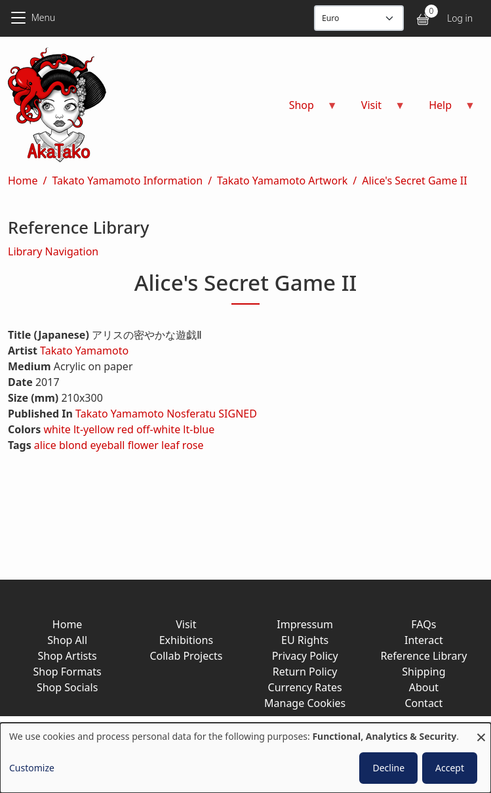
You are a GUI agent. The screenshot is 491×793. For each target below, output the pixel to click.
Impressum (305, 624)
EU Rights (304, 640)
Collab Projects (185, 656)
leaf (170, 445)
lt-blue (198, 429)
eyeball (107, 445)
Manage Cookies (304, 703)
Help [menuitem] (444, 109)
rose (193, 445)
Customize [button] (31, 767)
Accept (449, 767)
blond (73, 445)
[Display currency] (359, 18)
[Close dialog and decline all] (481, 731)
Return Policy (305, 671)
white (56, 429)
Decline (388, 767)
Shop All (67, 640)
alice (45, 445)
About (424, 687)
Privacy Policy (305, 656)
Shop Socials (67, 687)
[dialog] (245, 758)
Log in (460, 18)
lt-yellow (93, 429)
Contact (423, 703)
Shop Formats (67, 671)
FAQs (423, 624)
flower (143, 445)
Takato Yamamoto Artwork (282, 180)
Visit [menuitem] (375, 109)
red (125, 429)
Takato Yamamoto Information (127, 180)
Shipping (423, 671)
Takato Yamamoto (84, 350)
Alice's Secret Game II (414, 180)
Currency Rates (305, 687)
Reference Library (423, 656)
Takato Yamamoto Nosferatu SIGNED (166, 413)
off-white (158, 429)
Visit (186, 624)
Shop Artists (67, 656)
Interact (423, 640)
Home (23, 180)
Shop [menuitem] (305, 109)
